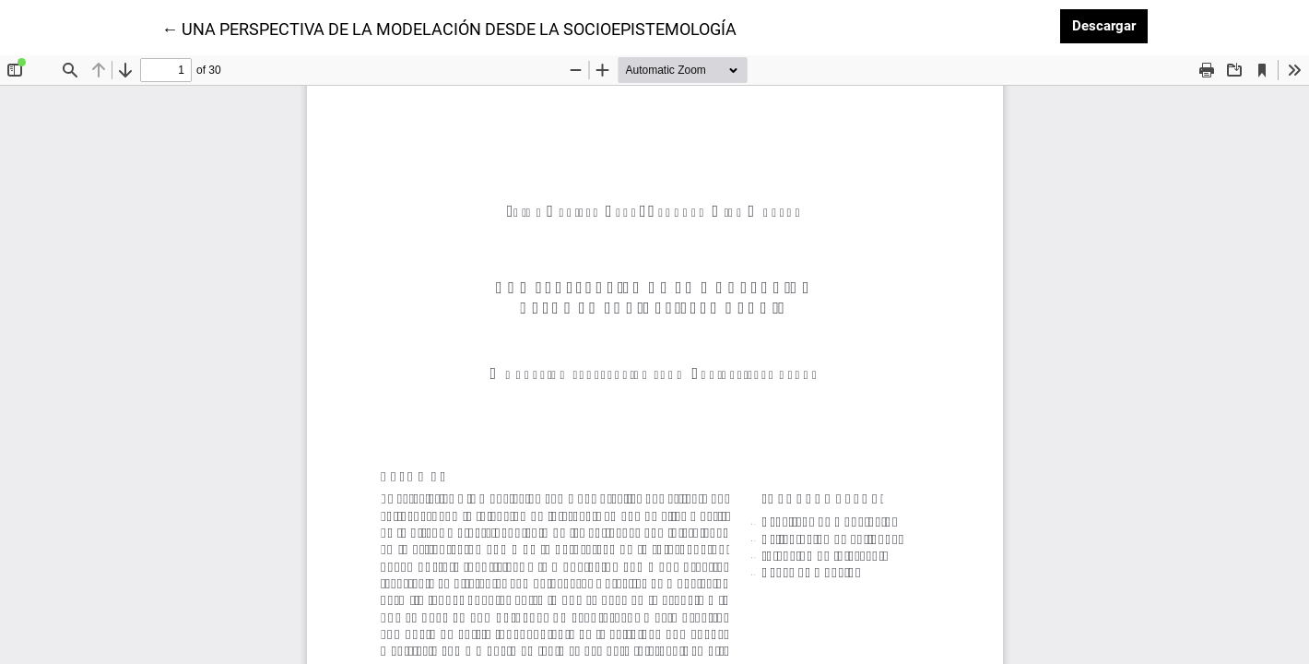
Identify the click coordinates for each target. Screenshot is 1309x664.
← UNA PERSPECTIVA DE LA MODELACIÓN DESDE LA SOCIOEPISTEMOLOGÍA (449, 28)
